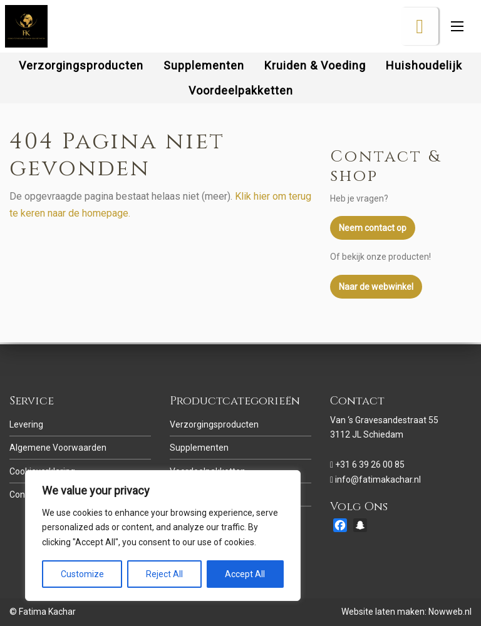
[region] (163, 535)
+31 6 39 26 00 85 (370, 464)
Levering (26, 424)
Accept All (245, 574)
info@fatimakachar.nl (378, 480)
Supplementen (199, 448)
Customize (82, 574)
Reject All (164, 574)
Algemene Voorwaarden (57, 448)
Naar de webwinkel (376, 294)
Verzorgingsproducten (214, 424)
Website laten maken (383, 612)
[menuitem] (81, 72)
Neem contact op (372, 235)
